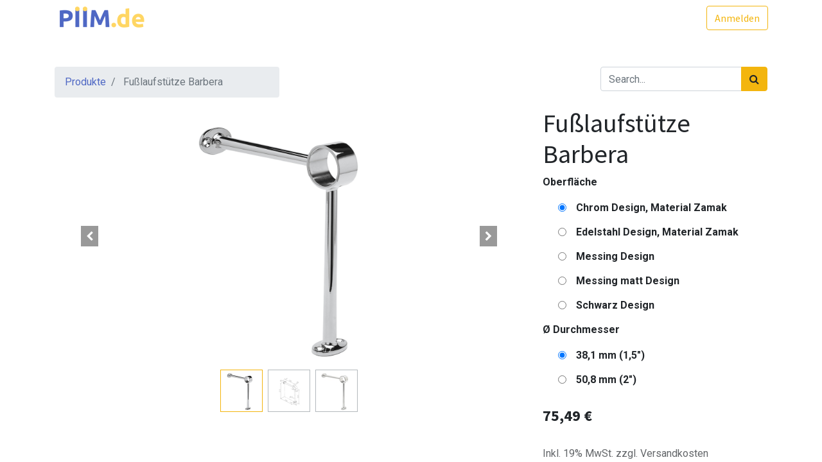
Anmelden (736, 18)
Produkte (85, 82)
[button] (90, 236)
